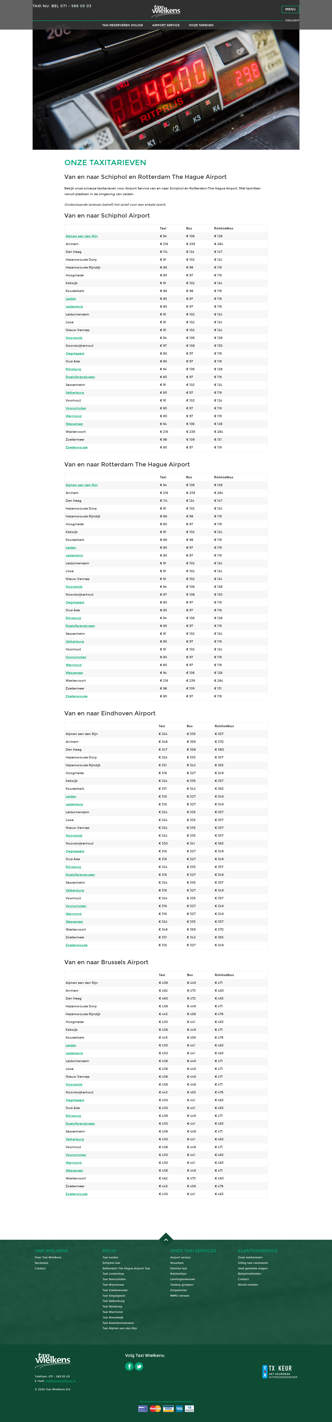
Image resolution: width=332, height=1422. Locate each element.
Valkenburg (75, 393)
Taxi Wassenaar (113, 1284)
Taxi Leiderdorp (113, 1273)
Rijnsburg (73, 369)
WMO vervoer (179, 1295)
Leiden (71, 299)
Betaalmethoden (249, 1273)
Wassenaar (74, 424)
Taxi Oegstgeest (113, 1295)
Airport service (166, 31)
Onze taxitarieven (250, 1257)
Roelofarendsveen (80, 377)
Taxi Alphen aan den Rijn (119, 1328)
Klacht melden (248, 1284)
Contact (40, 1268)
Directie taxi (178, 1268)
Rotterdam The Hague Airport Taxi (126, 1268)
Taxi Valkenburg (113, 1301)
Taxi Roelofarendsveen (118, 1323)
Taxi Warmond (112, 1312)
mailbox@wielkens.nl (60, 1381)
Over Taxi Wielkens (48, 1257)
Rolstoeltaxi (178, 1273)
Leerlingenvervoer (182, 1279)
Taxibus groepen (181, 1284)
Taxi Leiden (110, 1257)
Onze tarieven (201, 31)
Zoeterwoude (76, 447)
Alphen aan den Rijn (82, 236)
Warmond (74, 416)
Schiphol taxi (111, 1263)
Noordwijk (74, 338)
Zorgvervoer (178, 1290)
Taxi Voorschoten (114, 1279)
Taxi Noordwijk (112, 1317)
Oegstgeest (75, 353)
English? (292, 26)
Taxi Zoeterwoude (114, 1290)
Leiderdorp (74, 307)
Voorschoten (76, 408)
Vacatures (41, 1263)
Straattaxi (177, 1263)
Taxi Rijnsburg (112, 1306)
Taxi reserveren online (122, 31)
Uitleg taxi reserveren (253, 1263)
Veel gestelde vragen (253, 1268)
